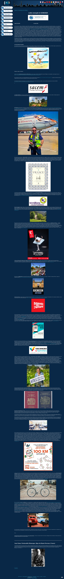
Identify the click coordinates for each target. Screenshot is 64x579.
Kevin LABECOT (34, 577)
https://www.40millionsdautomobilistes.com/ (26, 195)
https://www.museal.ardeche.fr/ (43, 506)
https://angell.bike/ (45, 478)
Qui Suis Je (20, 576)
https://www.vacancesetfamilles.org (51, 343)
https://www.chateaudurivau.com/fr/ (38, 95)
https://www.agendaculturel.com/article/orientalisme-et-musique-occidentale (37, 297)
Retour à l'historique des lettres (21, 10)
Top (62, 577)
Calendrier (34, 576)
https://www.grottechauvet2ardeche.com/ (23, 506)
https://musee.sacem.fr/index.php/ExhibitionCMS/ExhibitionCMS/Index (24, 81)
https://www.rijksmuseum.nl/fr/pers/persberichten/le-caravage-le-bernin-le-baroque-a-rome (32, 277)
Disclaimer (29, 578)
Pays (38, 576)
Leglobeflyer (16, 568)
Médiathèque (30, 576)
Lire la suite (16, 567)
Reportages (25, 576)
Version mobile (34, 578)
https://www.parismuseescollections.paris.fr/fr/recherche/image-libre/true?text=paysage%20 (27, 74)
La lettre (41, 576)
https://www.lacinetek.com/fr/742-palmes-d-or (46, 77)
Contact (44, 576)
